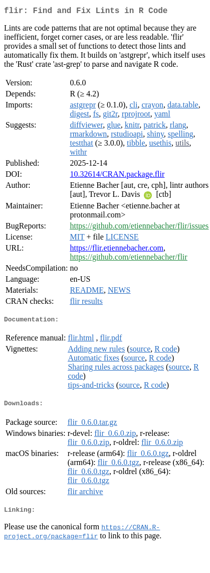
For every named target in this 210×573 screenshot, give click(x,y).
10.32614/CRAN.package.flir (117, 176)
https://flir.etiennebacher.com (116, 250)
